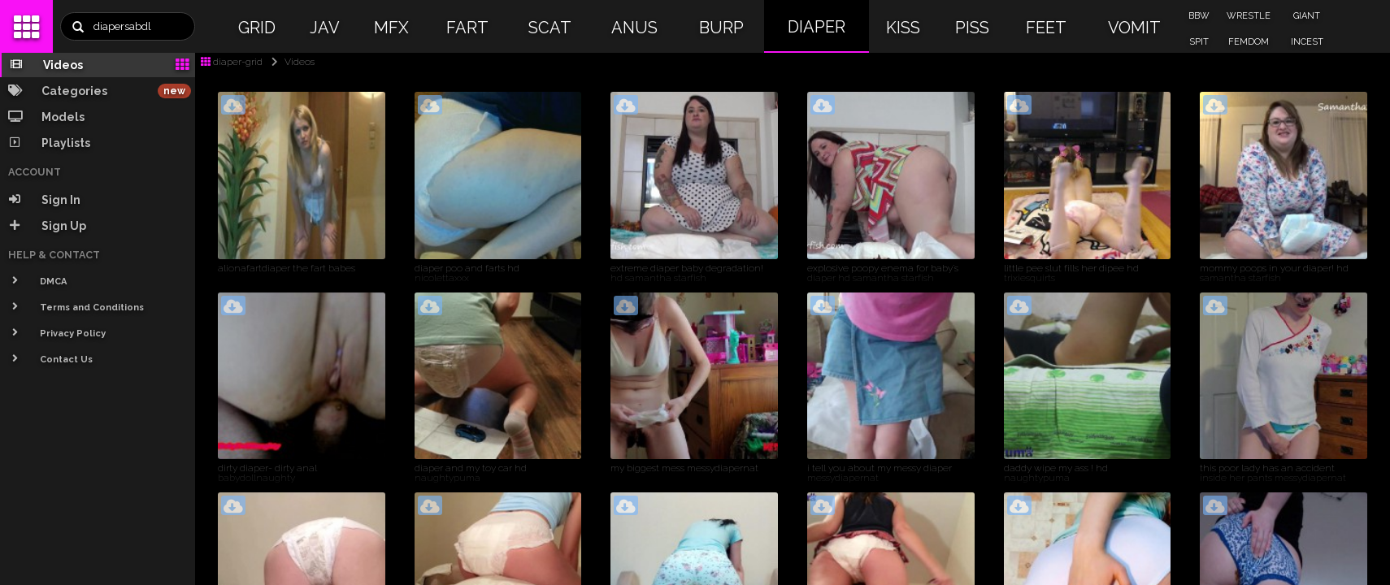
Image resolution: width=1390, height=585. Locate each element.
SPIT (1199, 42)
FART (467, 27)
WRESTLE (1249, 16)
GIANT (1306, 16)
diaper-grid (232, 61)
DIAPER (816, 27)
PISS (972, 27)
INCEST (1307, 42)
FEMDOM (1248, 42)
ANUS (634, 27)
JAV (325, 27)
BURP (721, 27)
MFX (391, 27)
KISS (903, 27)
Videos (290, 61)
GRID (257, 27)
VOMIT (1134, 27)
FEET (1046, 27)
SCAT (549, 27)
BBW (1199, 16)
